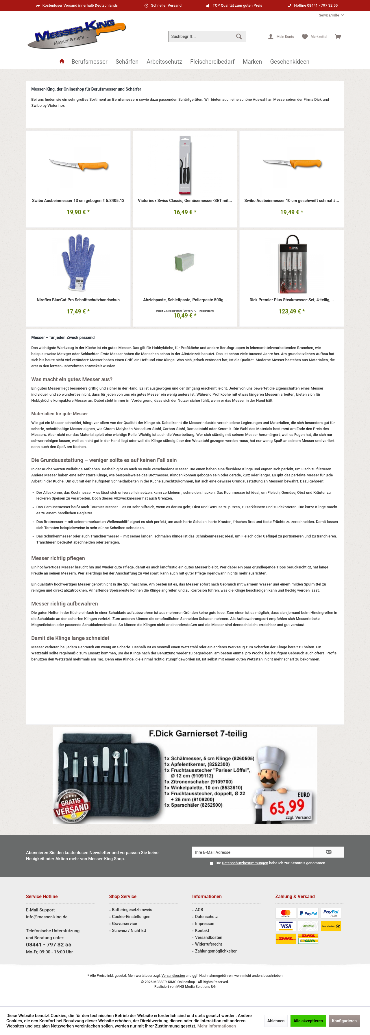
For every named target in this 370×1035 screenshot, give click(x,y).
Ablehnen (276, 1021)
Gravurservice (124, 923)
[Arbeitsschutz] (164, 61)
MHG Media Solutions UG (196, 987)
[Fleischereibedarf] (212, 61)
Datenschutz (206, 916)
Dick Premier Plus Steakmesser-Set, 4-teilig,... (291, 300)
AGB (199, 909)
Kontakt (202, 930)
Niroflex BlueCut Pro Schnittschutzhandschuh (78, 300)
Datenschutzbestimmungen (245, 863)
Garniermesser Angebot (185, 775)
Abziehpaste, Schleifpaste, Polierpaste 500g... (185, 300)
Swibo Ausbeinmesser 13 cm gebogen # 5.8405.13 (78, 200)
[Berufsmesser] (89, 61)
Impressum (205, 923)
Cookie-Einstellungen (131, 916)
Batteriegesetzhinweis (132, 909)
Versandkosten (208, 937)
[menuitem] (329, 15)
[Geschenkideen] (289, 61)
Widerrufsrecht (208, 944)
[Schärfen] (127, 61)
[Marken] (252, 61)
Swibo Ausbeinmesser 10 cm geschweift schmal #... (292, 200)
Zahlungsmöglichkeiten (216, 951)
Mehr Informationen (216, 1026)
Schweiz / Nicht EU (129, 930)
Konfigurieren (344, 1021)
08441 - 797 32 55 (48, 944)
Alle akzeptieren (308, 1021)
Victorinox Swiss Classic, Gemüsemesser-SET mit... (185, 200)
